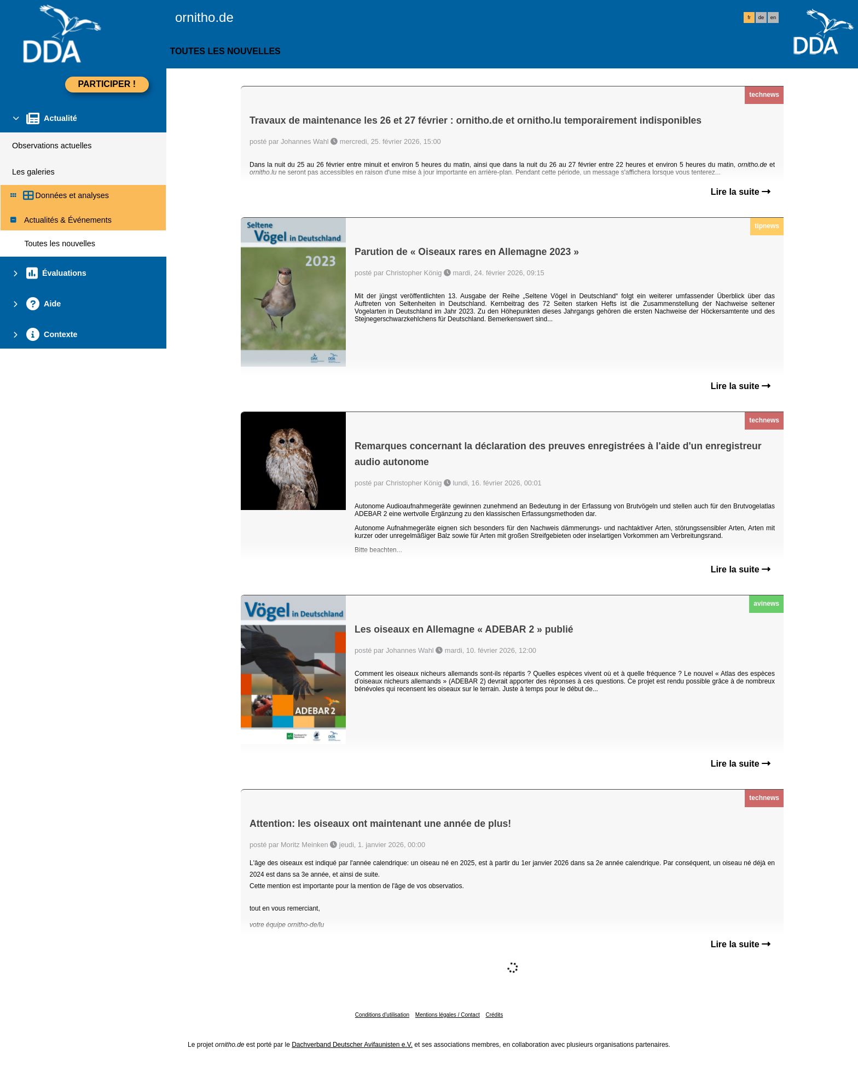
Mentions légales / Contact (447, 1015)
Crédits (494, 1015)
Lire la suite (740, 192)
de (761, 17)
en (773, 17)
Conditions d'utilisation (382, 1015)
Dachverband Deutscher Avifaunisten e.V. (352, 1044)
